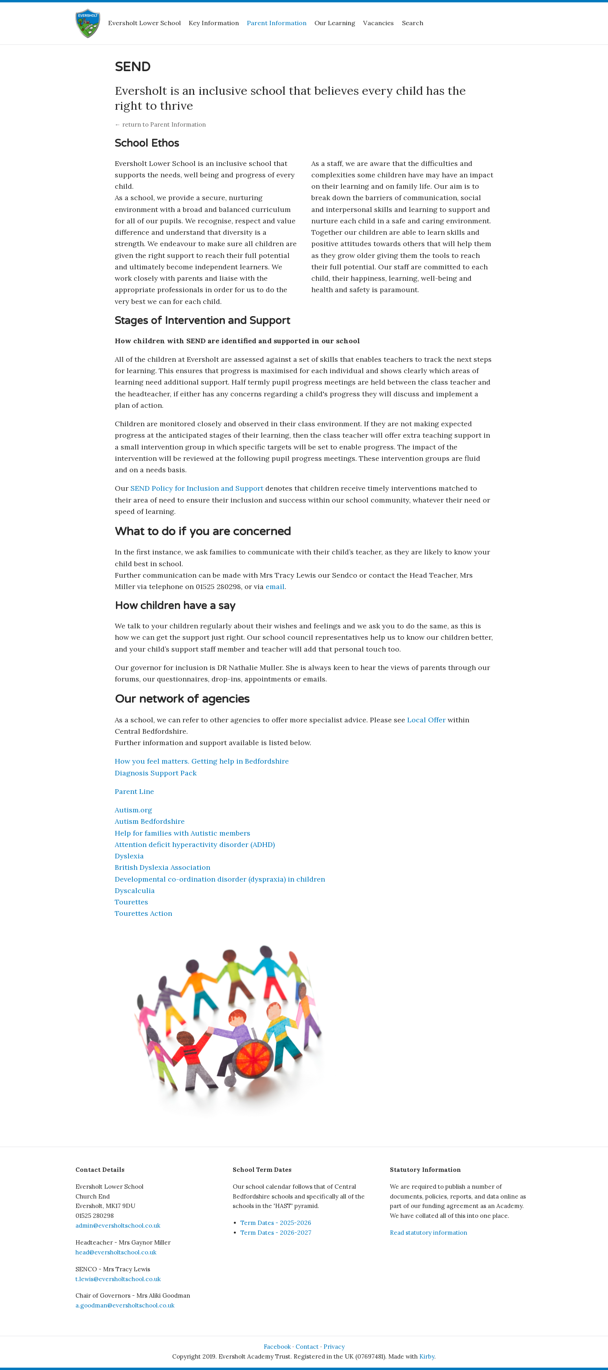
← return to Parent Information (160, 124)
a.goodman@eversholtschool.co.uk (125, 1305)
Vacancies (378, 23)
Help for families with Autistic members (182, 833)
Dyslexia (129, 855)
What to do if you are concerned (203, 531)
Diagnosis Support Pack (156, 772)
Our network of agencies (182, 699)
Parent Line (134, 791)
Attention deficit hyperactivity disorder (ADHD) (195, 844)
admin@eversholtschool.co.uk (117, 1225)
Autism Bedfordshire (150, 821)
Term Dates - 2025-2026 (276, 1222)
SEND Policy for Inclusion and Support (196, 488)
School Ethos (147, 143)
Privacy (334, 1346)
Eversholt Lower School (144, 23)
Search (412, 23)
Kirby (426, 1356)
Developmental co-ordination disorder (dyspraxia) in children (220, 879)
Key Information (214, 23)
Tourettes (131, 901)
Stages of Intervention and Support (202, 321)
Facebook (277, 1346)
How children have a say (175, 606)
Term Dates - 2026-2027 (276, 1232)
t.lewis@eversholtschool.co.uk (118, 1279)
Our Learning (334, 23)
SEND (133, 67)
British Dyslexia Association (162, 867)
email (275, 586)
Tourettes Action (143, 913)
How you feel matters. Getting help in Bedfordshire (202, 761)
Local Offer (426, 719)
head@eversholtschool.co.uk (115, 1252)
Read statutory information (428, 1232)
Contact (307, 1346)
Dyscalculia (135, 890)
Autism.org (133, 809)
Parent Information (277, 23)
